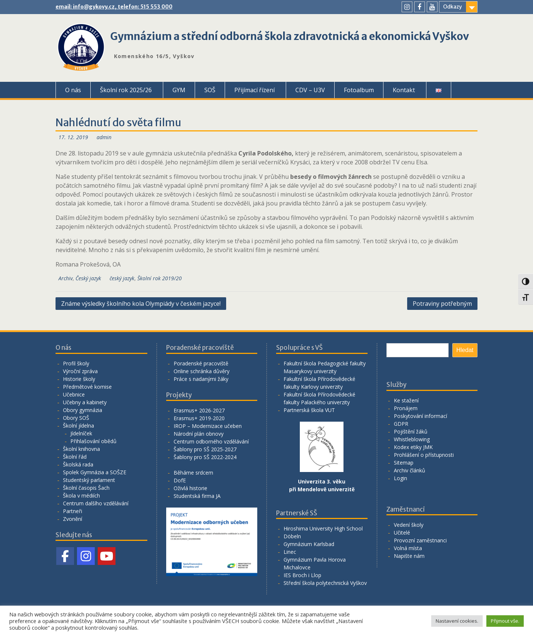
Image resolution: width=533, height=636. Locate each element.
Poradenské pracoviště (201, 363)
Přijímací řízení (254, 90)
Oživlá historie (190, 488)
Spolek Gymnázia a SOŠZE (94, 472)
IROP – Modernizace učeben (208, 425)
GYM (178, 90)
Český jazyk (88, 278)
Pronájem (406, 408)
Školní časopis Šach (86, 487)
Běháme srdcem (193, 472)
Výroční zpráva (80, 371)
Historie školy (79, 378)
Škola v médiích (81, 495)
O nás (73, 90)
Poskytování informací (420, 415)
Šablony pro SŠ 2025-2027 (205, 449)
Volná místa (408, 548)
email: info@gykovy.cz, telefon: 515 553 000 (114, 6)
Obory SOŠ (76, 417)
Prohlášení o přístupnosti (424, 454)
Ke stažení (406, 400)
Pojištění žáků (411, 431)
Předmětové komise (87, 386)
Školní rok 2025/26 (126, 90)
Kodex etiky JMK (413, 447)
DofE (180, 480)
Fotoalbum (359, 90)
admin (104, 137)
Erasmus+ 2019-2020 (199, 418)
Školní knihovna (81, 448)
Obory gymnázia (82, 410)
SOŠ (209, 90)
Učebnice (74, 394)
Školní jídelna (78, 425)
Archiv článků (409, 470)
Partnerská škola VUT (309, 410)
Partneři (72, 511)
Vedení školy (408, 524)
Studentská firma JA (197, 495)
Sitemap (403, 462)
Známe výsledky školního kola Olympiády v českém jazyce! (141, 303)
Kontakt (404, 90)
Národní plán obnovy (199, 433)
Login (400, 478)
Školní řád (75, 456)
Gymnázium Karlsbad (309, 544)
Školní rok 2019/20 (159, 278)
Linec (290, 551)
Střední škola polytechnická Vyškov (325, 582)
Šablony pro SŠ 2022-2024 (205, 457)
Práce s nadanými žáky (201, 378)
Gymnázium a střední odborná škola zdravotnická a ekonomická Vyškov (289, 36)
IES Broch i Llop (302, 575)
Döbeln (292, 536)
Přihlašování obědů (93, 441)
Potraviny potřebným (442, 303)
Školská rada (78, 464)
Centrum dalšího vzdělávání (95, 503)
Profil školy (76, 363)
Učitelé (402, 532)
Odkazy (452, 6)
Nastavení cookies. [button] (457, 620)
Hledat (464, 350)
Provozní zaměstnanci (420, 540)
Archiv (65, 278)
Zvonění (72, 518)
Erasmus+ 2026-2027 (199, 410)
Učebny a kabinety (85, 402)
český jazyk (122, 278)
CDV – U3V (310, 90)
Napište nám (409, 555)
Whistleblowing (412, 439)
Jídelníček (81, 433)
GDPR (401, 423)
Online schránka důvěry (201, 371)
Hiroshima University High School (323, 528)
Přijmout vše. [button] (505, 620)
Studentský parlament (89, 479)
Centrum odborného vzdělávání (211, 441)
